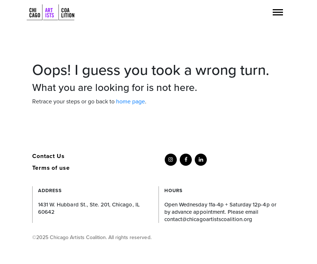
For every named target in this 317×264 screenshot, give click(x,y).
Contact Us (48, 156)
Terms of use (51, 168)
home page (130, 101)
